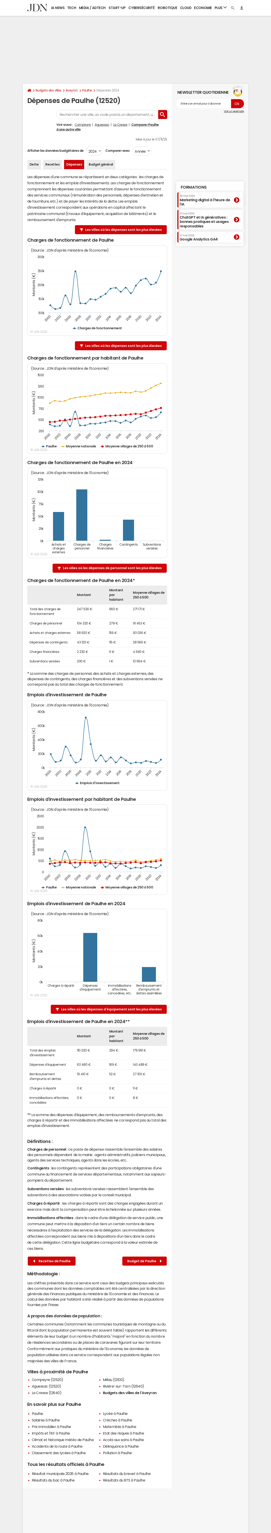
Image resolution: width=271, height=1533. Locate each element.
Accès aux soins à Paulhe (123, 1440)
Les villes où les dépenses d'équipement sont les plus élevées (111, 1009)
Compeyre (83, 124)
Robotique (167, 7)
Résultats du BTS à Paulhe (124, 1480)
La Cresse (120, 124)
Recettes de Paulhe (52, 1261)
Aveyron (72, 90)
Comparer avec (117, 150)
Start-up (117, 7)
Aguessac (102, 124)
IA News (58, 7)
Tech (71, 7)
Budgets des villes (48, 90)
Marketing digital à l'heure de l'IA (205, 200)
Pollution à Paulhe (117, 1453)
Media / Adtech (92, 7)
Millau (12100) (113, 1379)
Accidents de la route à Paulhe (57, 1446)
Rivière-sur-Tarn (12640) (123, 1386)
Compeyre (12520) (47, 1379)
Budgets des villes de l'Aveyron (130, 1393)
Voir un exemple (234, 111)
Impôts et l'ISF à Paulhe (51, 1433)
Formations (194, 187)
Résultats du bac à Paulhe (53, 1480)
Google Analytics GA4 (199, 237)
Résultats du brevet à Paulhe (127, 1473)
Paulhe (87, 90)
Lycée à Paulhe (115, 1413)
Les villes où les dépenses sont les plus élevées (123, 229)
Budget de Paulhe (144, 1261)
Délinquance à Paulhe (121, 1446)
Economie (203, 7)
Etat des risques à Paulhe (123, 1433)
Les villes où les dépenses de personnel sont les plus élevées (112, 568)
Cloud (186, 7)
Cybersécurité (141, 7)
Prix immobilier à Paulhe (51, 1426)
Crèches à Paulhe (117, 1420)
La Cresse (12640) (47, 1393)
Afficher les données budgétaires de (55, 150)
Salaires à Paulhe (46, 1420)
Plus (221, 7)
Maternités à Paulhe (119, 1426)
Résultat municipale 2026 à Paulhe (60, 1473)
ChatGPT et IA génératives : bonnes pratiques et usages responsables (204, 220)
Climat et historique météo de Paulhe (63, 1440)
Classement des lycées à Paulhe (59, 1453)
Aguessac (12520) (46, 1386)
